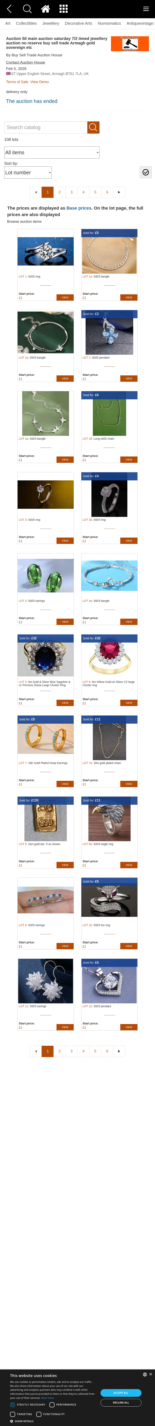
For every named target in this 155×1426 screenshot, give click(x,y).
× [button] (150, 1374)
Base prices (78, 208)
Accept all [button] (121, 1393)
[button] (53, 1421)
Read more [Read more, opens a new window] (47, 1398)
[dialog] (77, 1397)
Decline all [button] (121, 1402)
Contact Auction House (25, 62)
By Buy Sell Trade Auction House (34, 55)
